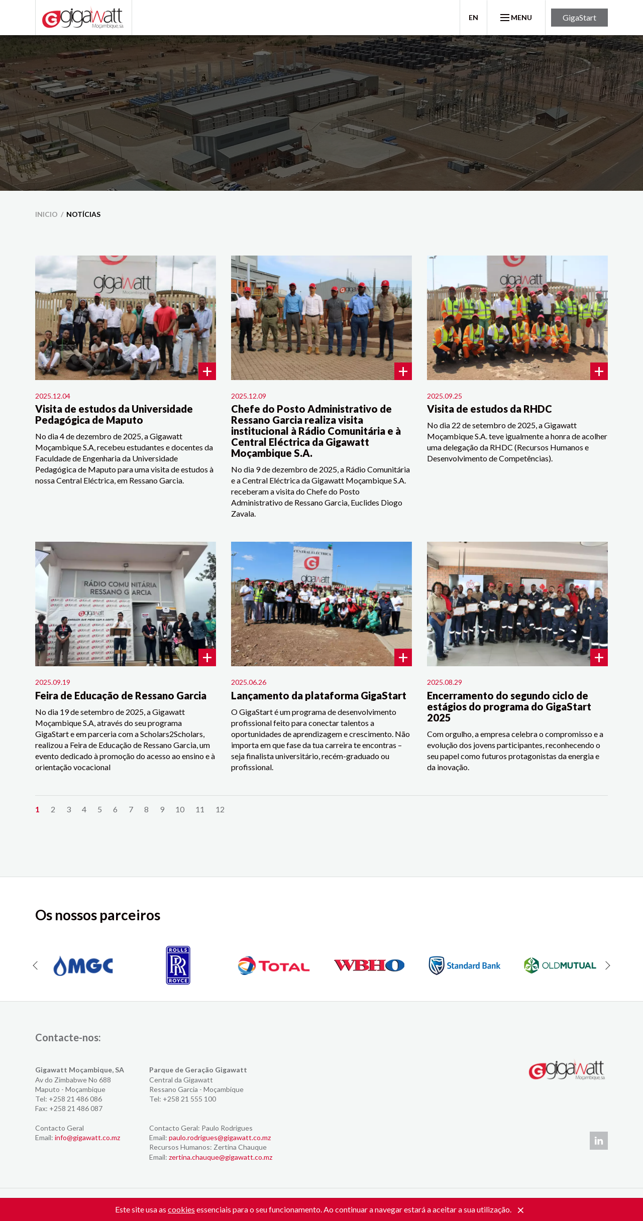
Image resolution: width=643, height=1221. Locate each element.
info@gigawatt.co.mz (87, 1137)
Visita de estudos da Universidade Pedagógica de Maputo (114, 414)
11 (199, 809)
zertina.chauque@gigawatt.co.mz (220, 1157)
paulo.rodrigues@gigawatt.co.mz (220, 1137)
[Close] (520, 1210)
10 (179, 809)
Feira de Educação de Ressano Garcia (120, 695)
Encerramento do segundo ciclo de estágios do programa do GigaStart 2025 (509, 706)
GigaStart (579, 17)
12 (220, 809)
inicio (46, 214)
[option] (83, 965)
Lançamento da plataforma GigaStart (318, 695)
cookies (181, 1209)
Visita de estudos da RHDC (489, 409)
